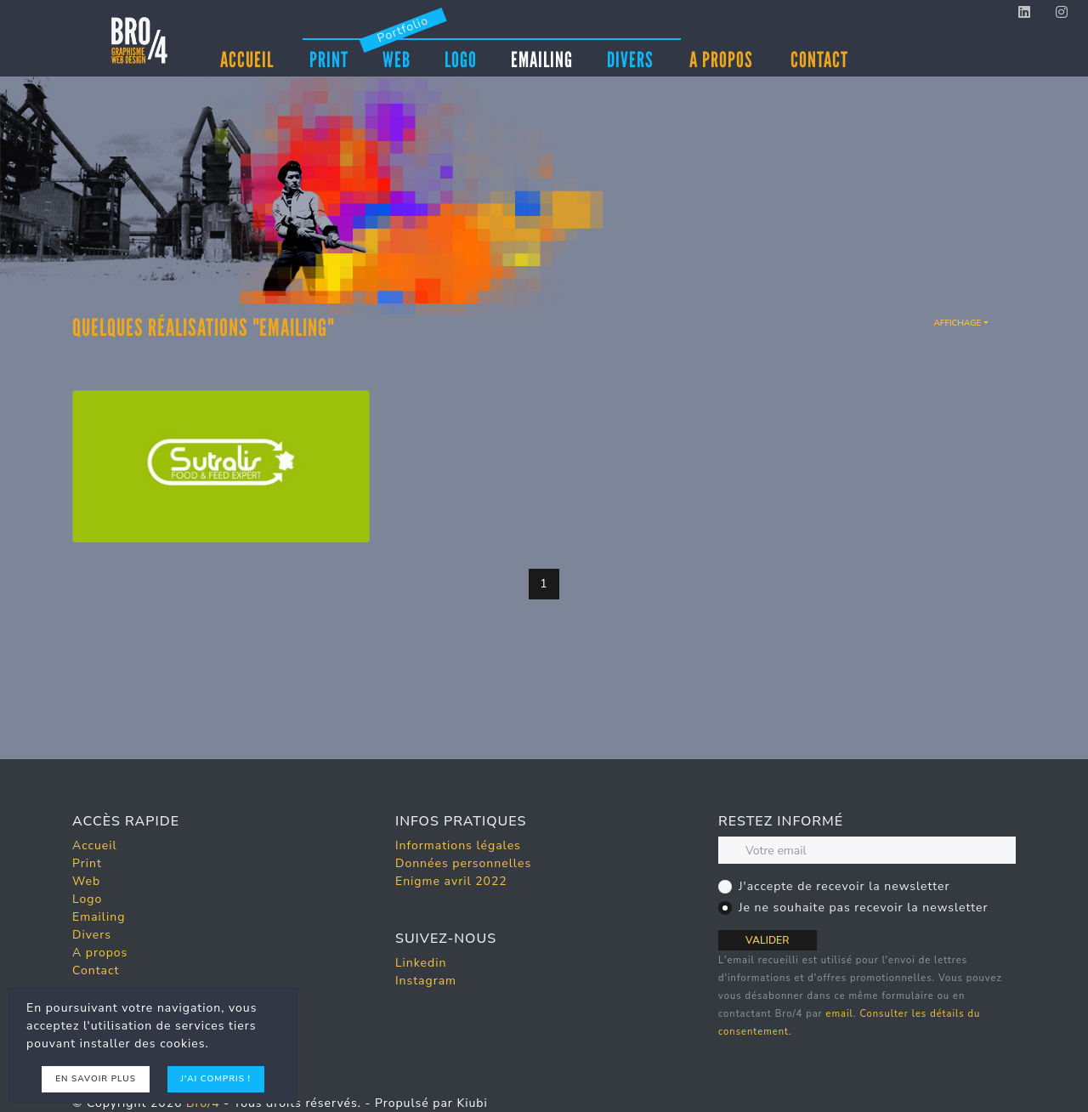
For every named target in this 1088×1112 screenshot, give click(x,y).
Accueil (247, 59)
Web (396, 59)
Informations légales (458, 845)
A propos (721, 59)
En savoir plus (95, 1079)
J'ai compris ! (216, 1079)
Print (328, 59)
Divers (630, 59)
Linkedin (420, 963)
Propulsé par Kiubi (431, 1103)
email (839, 1013)
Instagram (425, 981)
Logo (461, 59)
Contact (819, 59)
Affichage (957, 323)
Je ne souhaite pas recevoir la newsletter (864, 907)
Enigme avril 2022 (451, 881)
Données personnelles (463, 863)
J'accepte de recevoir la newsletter (844, 886)
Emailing (542, 59)
